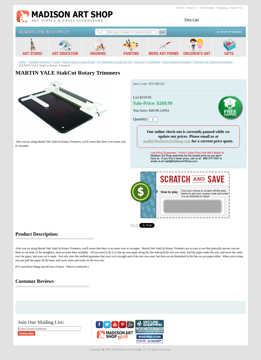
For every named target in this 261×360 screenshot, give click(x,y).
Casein (56, 62)
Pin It (135, 225)
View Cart (191, 19)
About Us (191, 7)
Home (180, 7)
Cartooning (153, 62)
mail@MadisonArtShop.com (167, 141)
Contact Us (235, 7)
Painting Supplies (39, 62)
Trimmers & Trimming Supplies (212, 62)
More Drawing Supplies (177, 62)
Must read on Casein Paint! (78, 62)
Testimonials (206, 7)
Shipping (221, 7)
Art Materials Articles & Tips (114, 62)
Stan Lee (139, 62)
